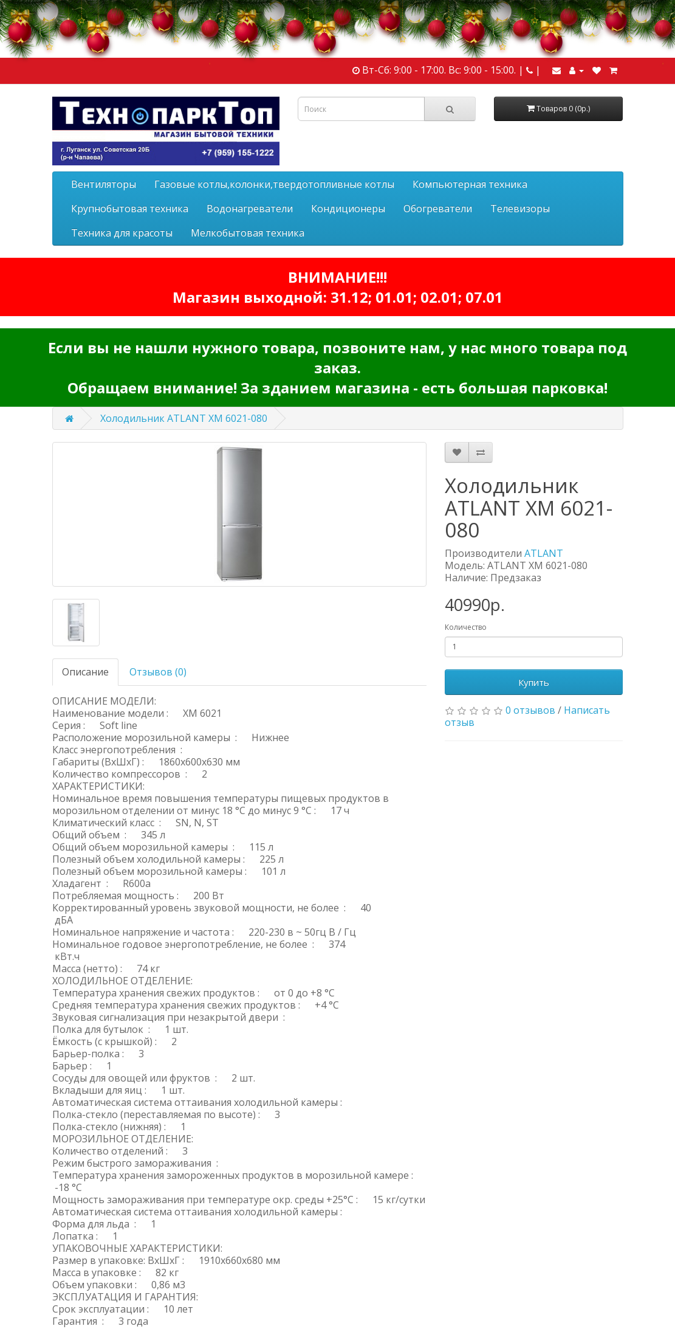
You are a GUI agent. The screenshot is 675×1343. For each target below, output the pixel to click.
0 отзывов (530, 710)
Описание (85, 671)
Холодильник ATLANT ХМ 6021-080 (183, 418)
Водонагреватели (250, 208)
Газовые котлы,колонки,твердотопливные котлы (274, 184)
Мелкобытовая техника (247, 233)
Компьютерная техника (470, 184)
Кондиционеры (348, 208)
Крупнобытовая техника (129, 208)
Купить (533, 682)
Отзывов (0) (158, 671)
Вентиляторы (103, 184)
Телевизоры (520, 208)
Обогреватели (437, 208)
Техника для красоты (122, 233)
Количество (466, 627)
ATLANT (543, 553)
